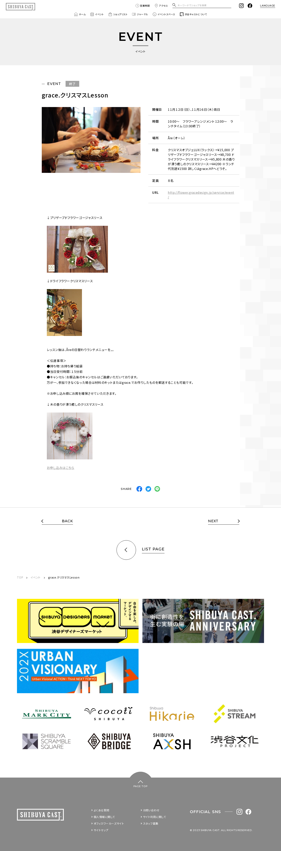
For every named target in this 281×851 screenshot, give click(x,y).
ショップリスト (117, 14)
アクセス (161, 5)
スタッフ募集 (150, 823)
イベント (97, 14)
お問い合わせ (151, 810)
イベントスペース (164, 14)
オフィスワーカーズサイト (109, 823)
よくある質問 (101, 810)
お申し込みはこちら (60, 467)
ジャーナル (140, 14)
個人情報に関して (104, 817)
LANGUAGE (267, 5)
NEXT (213, 521)
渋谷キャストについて (193, 14)
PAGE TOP (140, 786)
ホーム (80, 14)
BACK (67, 521)
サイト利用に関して (154, 817)
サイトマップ (101, 830)
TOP (20, 577)
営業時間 (143, 5)
